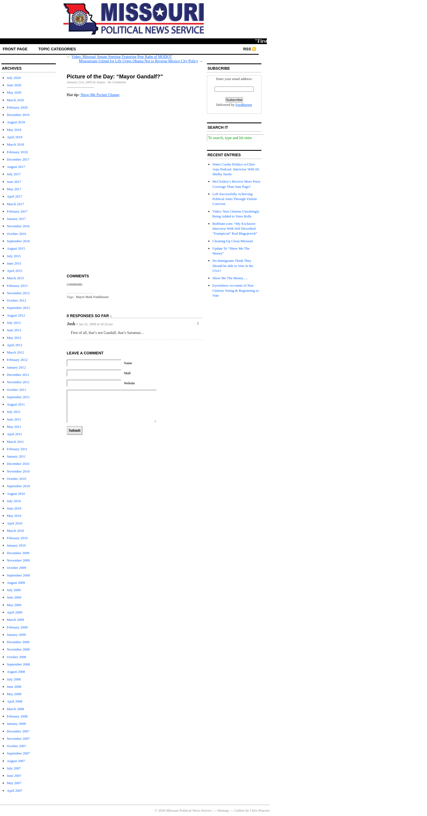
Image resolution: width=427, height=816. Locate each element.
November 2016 (18, 226)
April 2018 (14, 137)
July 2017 (14, 174)
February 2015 (17, 286)
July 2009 (14, 590)
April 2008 (14, 701)
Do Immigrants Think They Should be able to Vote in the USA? (232, 265)
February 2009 (17, 627)
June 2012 (14, 330)
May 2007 (14, 783)
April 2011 (14, 434)
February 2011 (17, 449)
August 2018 (16, 122)
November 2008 (18, 649)
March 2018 (15, 144)
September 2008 (18, 664)
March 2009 (15, 620)
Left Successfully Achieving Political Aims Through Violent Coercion (234, 199)
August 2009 (16, 583)
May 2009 (14, 605)
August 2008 (16, 672)
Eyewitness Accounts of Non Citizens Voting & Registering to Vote (235, 290)
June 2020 (14, 85)
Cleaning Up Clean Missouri (232, 241)
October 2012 (16, 300)
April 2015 (14, 271)
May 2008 (14, 694)
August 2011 (16, 404)
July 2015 (14, 256)
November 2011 (18, 382)
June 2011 (14, 419)
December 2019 (18, 115)
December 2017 (18, 159)
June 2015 (14, 263)
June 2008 (14, 687)
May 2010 (14, 516)
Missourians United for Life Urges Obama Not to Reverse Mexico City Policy (138, 61)
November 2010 (18, 471)
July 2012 (14, 323)
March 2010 (15, 531)
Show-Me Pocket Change (100, 95)
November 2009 (18, 560)
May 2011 (14, 427)
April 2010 (14, 523)
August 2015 (16, 248)
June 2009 (14, 597)
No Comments (117, 82)
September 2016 (18, 241)
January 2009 (16, 635)
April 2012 (14, 345)
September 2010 (18, 486)
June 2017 (14, 182)
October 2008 (16, 657)
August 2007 (16, 761)
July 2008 (14, 679)
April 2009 (14, 612)
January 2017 (16, 219)
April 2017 (14, 196)
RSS (247, 49)
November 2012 (18, 293)
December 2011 (18, 375)
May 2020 (14, 92)
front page (15, 49)
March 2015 (15, 278)
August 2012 (16, 315)
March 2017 (15, 204)
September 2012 (18, 308)
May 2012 (14, 338)
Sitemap (223, 810)
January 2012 (16, 367)
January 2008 (16, 724)
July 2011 (13, 412)
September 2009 (18, 575)
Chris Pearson (260, 810)
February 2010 (17, 538)
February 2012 (17, 360)
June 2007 (14, 776)
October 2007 (16, 746)
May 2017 (14, 189)
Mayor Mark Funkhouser (92, 297)
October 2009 (16, 568)
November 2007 (18, 739)
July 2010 (14, 501)
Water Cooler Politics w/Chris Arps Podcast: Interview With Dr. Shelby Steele (236, 169)
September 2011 (18, 397)
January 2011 (16, 456)
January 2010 (16, 545)
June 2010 (14, 508)
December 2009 (18, 553)
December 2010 (18, 464)
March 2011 (15, 442)
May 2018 (14, 130)
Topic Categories (57, 49)
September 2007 (18, 753)
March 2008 (15, 709)
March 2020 (15, 100)
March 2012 (15, 352)
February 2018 (17, 152)
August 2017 (16, 167)
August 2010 (16, 494)
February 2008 (17, 716)
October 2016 (16, 234)
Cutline (239, 810)
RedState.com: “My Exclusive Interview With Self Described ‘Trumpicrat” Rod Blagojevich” (234, 228)
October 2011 (16, 390)
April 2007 (14, 791)
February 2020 (17, 107)
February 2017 (17, 211)
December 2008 (18, 642)
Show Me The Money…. (230, 278)
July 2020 (14, 78)
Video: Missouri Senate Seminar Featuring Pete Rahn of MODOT (121, 57)
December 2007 (18, 731)
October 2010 (16, 479)
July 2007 (14, 768)
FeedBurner (244, 105)
